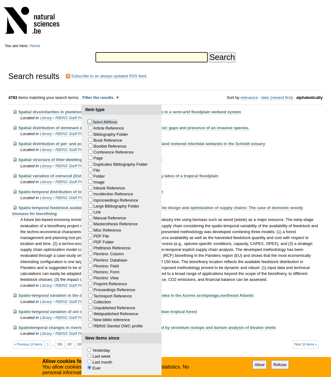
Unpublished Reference (114, 308)
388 (79, 344)
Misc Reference (107, 230)
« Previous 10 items (28, 344)
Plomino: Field (106, 266)
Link (97, 212)
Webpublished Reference (116, 313)
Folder (99, 176)
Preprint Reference (110, 284)
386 (59, 344)
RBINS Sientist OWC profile (118, 326)
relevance (249, 97)
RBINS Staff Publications (78, 117)
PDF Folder (104, 242)
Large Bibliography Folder (116, 206)
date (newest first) (277, 97)
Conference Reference (114, 152)
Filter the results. (99, 97)
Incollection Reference (113, 194)
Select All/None (105, 122)
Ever (96, 368)
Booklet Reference (110, 146)
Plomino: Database (110, 260)
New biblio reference (112, 319)
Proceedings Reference (114, 289)
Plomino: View (106, 278)
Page (98, 158)
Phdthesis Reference (112, 248)
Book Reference (108, 140)
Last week (101, 356)
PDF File (101, 236)
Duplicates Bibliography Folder (121, 164)
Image (99, 182)
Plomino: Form (106, 272)
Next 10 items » (305, 344)
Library (46, 117)
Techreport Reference (112, 296)
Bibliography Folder (111, 134)
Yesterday (101, 350)
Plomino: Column (109, 254)
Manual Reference (110, 218)
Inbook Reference (109, 188)
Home (35, 45)
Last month (102, 362)
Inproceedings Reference (116, 200)
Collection (102, 302)
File (97, 170)
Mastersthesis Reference (116, 224)
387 (69, 344)
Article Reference (108, 128)
